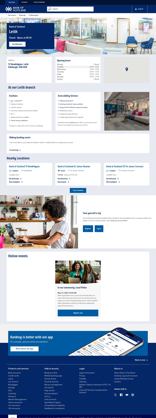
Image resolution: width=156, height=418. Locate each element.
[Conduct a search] (73, 9)
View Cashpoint (16, 182)
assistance (72, 122)
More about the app (24, 349)
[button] (126, 69)
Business (24, 2)
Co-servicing (15, 150)
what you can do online (119, 221)
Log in (99, 228)
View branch (63, 182)
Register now (78, 313)
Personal (12, 2)
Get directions (19, 44)
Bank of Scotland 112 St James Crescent (124, 166)
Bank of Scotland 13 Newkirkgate (24, 166)
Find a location (78, 190)
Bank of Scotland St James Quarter (74, 166)
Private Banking (39, 2)
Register (88, 228)
